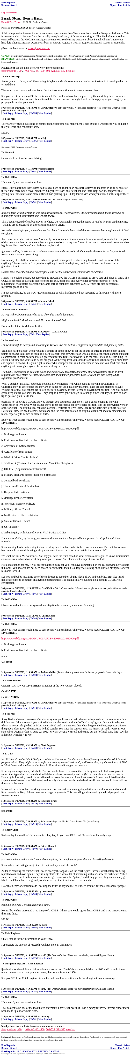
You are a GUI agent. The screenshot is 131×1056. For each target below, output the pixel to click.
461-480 (29, 70)
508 (3, 588)
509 (3, 615)
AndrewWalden (48, 672)
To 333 (33, 113)
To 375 (33, 958)
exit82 (44, 955)
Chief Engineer (48, 745)
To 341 (33, 304)
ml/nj (43, 138)
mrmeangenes (47, 169)
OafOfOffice (47, 108)
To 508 (33, 618)
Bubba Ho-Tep (47, 199)
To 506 (33, 594)
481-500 (40, 70)
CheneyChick (48, 615)
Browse (5, 5)
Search (13, 5)
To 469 (33, 748)
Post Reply (8, 113)
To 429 (33, 803)
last (73, 70)
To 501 (33, 202)
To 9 (32, 334)
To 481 (33, 171)
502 (3, 138)
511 (3, 702)
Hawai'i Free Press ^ (11, 22)
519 (3, 989)
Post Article (124, 5)
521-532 (60, 70)
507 (3, 331)
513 (3, 801)
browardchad (47, 301)
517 (3, 925)
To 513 (33, 824)
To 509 (33, 849)
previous (11, 70)
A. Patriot (45, 331)
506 (3, 301)
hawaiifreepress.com (39, 48)
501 (3, 108)
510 (3, 672)
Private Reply (22, 113)
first (3, 70)
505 (3, 199)
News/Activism (122, 2)
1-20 (19, 70)
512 (3, 745)
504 (3, 169)
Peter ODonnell (48, 846)
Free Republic (8, 2)
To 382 (33, 991)
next (68, 70)
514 (3, 821)
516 (3, 891)
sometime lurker (49, 801)
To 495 (33, 141)
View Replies (44, 113)
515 (3, 846)
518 (3, 955)
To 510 (33, 708)
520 (3, 1016)
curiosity (45, 1016)
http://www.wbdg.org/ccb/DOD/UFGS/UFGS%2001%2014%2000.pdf (40, 638)
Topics (113, 5)
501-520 (50, 70)
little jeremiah (48, 821)
